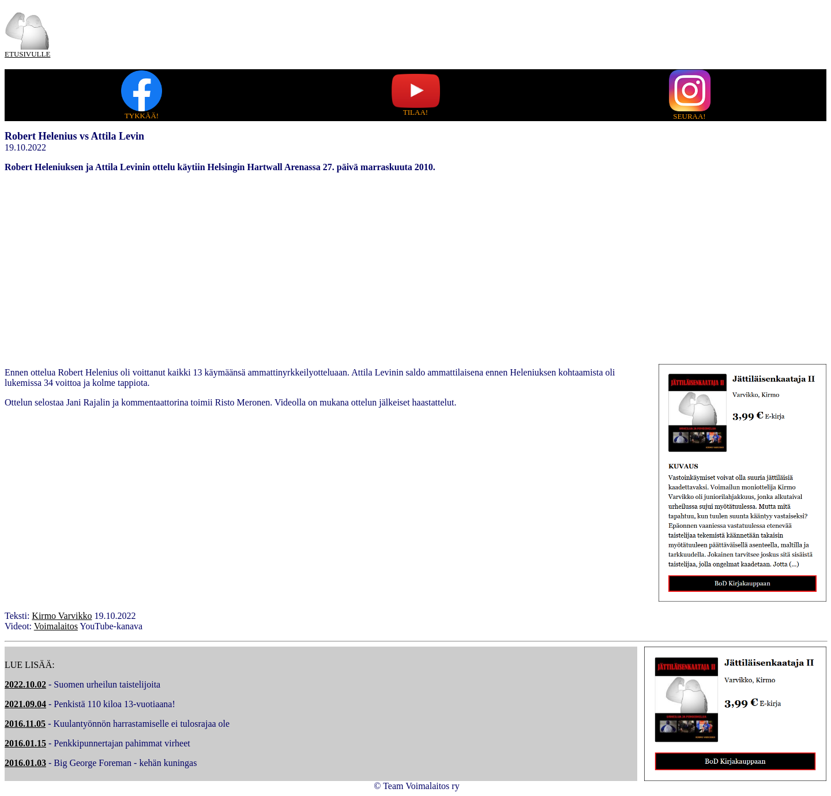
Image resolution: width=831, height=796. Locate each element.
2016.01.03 (25, 763)
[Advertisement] (416, 262)
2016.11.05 (25, 724)
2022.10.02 (25, 684)
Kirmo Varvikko (62, 616)
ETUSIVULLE (27, 54)
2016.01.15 (25, 743)
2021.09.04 (25, 704)
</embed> (166, 508)
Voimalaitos (56, 626)
